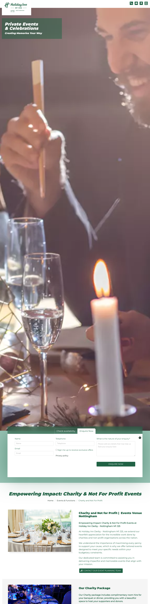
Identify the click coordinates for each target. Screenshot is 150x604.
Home (50, 500)
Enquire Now (116, 464)
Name (18, 439)
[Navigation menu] (146, 3)
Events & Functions (66, 500)
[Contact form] (136, 3)
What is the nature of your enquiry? (113, 439)
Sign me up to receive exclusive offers (74, 450)
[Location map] (141, 3)
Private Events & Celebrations (21, 26)
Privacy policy (62, 456)
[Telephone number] (131, 3)
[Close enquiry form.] (140, 438)
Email (17, 448)
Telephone (61, 439)
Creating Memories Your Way (23, 33)
